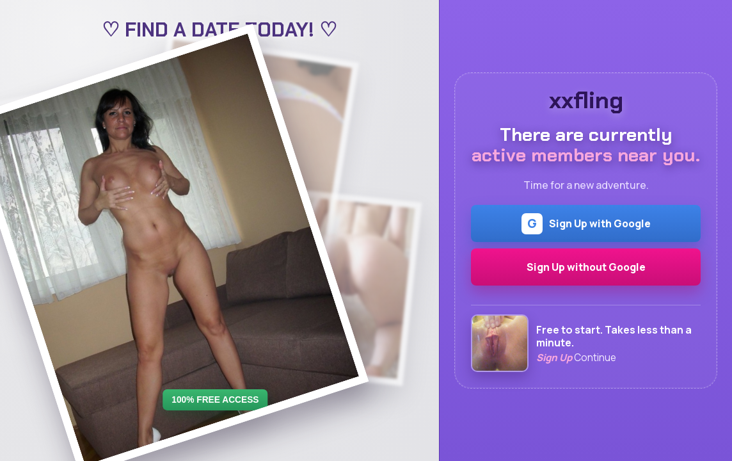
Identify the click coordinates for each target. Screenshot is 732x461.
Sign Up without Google (586, 267)
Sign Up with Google (586, 223)
